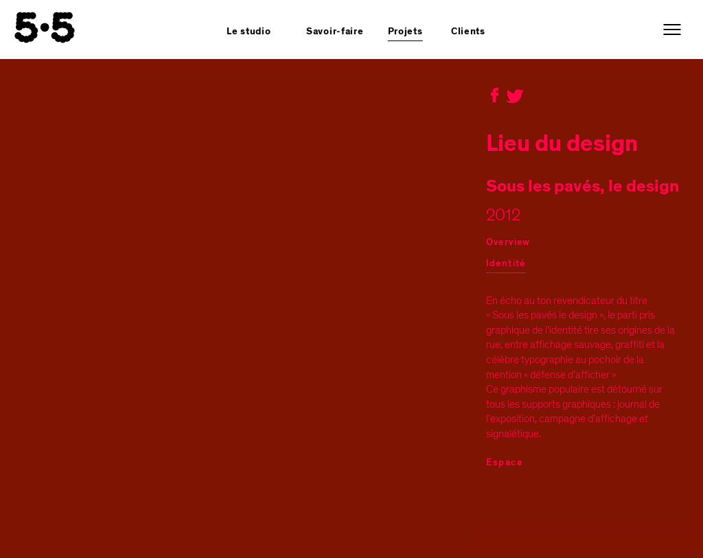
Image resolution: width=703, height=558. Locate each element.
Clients (468, 31)
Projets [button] (405, 31)
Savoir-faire (334, 31)
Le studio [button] (248, 31)
